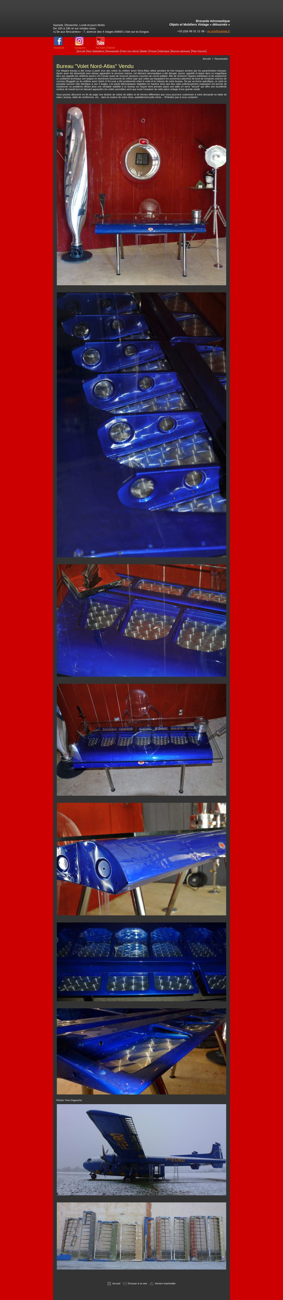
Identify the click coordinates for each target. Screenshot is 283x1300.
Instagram (80, 47)
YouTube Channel (105, 47)
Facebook (59, 47)
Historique (164, 51)
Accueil (81, 51)
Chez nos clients (130, 51)
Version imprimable (163, 1283)
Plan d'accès (199, 51)
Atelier (144, 51)
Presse (153, 51)
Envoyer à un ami (135, 1283)
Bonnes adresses (181, 51)
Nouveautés (113, 51)
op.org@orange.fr (218, 31)
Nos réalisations (96, 51)
